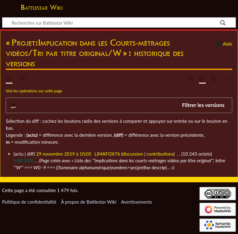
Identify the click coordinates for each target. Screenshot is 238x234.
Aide (223, 44)
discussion (132, 154)
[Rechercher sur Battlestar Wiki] (119, 22)
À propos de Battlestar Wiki (88, 202)
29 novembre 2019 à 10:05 (63, 154)
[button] (119, 105)
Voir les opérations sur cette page (34, 90)
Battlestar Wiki (42, 7)
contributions (160, 154)
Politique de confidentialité (29, 202)
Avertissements (136, 202)
